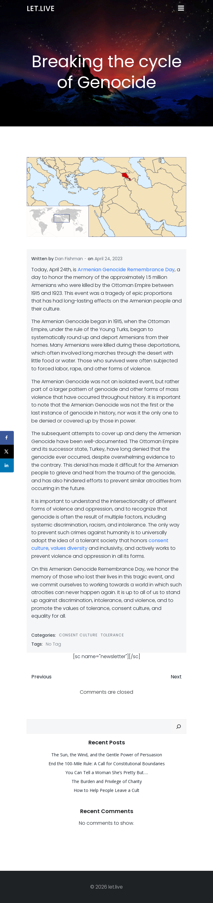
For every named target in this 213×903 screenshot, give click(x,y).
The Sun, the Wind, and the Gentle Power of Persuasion (106, 755)
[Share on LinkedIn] (7, 465)
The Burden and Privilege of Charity (107, 781)
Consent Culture (78, 635)
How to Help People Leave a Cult (106, 790)
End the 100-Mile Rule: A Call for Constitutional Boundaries (106, 763)
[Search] (178, 727)
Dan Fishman (69, 259)
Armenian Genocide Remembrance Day (126, 269)
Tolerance (112, 635)
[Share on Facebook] (7, 438)
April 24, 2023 (108, 259)
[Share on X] (7, 451)
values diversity (69, 548)
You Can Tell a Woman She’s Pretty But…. (106, 772)
